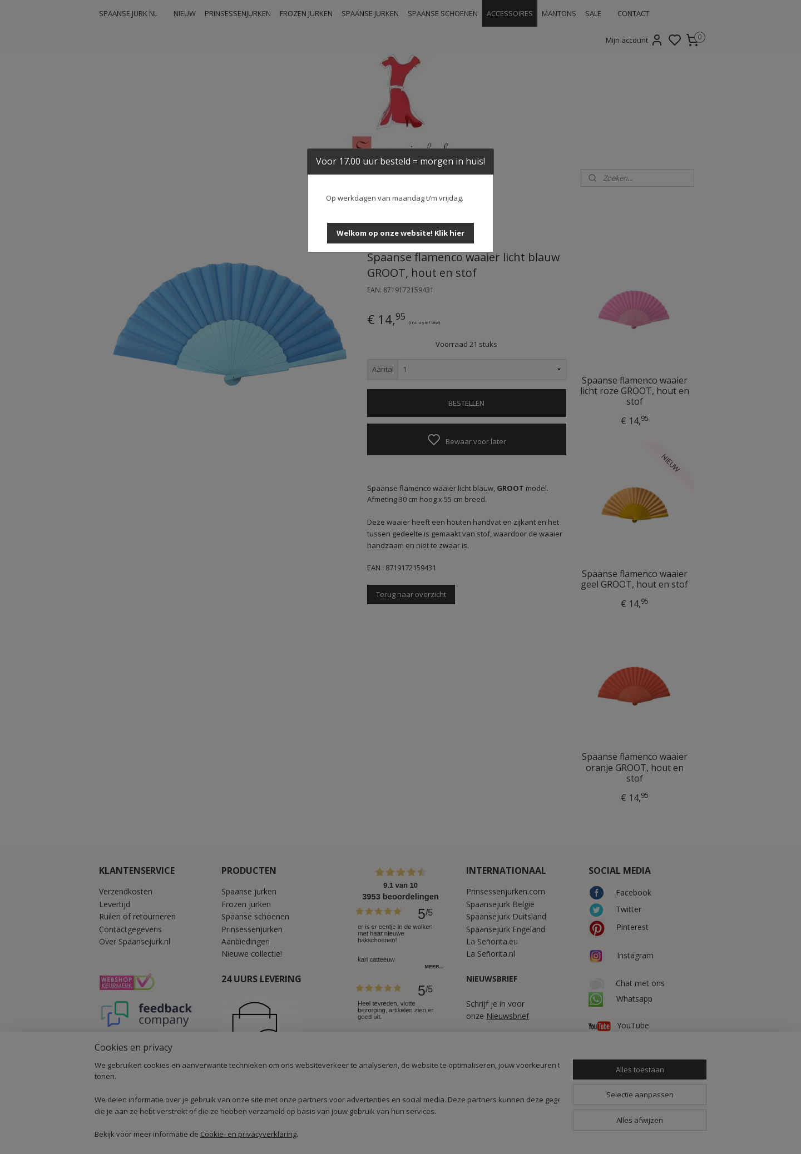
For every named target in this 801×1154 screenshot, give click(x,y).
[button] (400, 233)
